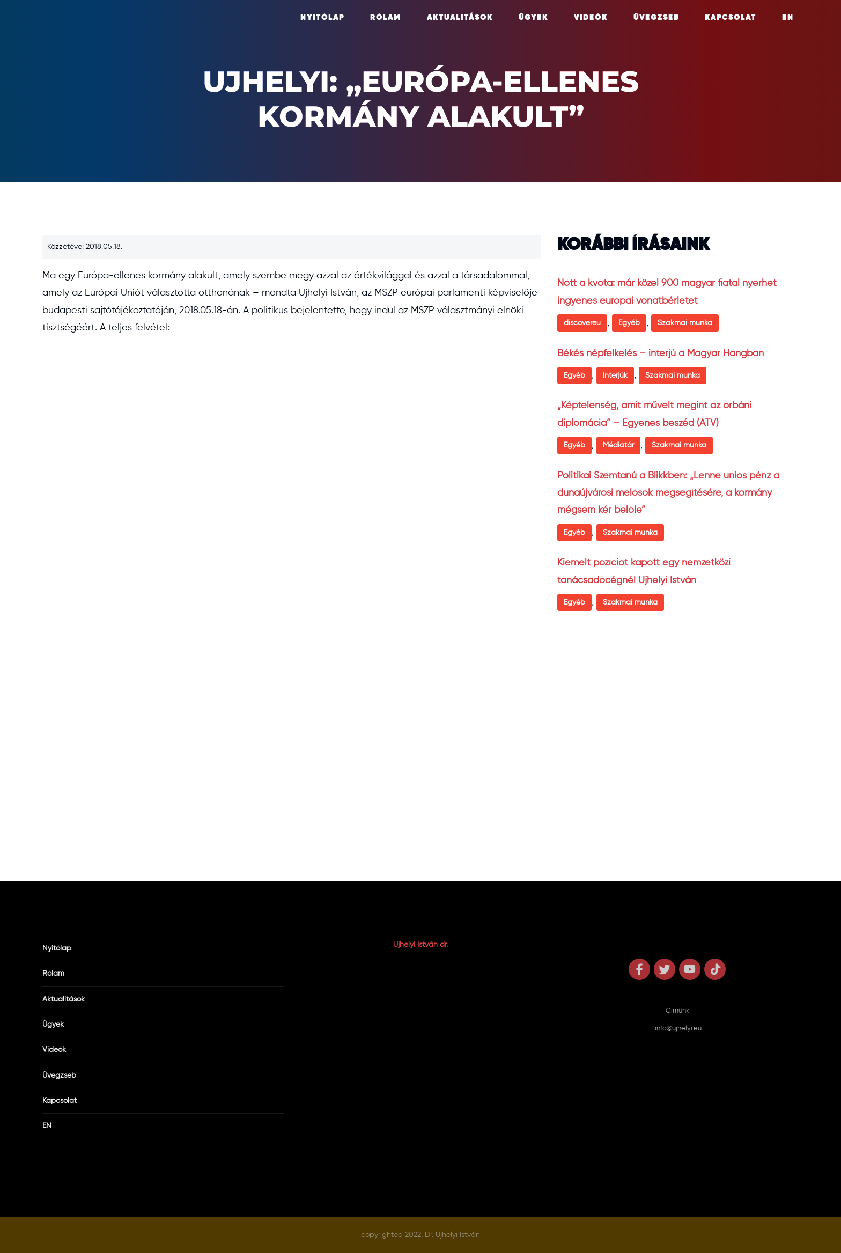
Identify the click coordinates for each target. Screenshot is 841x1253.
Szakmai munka (685, 323)
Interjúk (615, 375)
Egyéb (629, 323)
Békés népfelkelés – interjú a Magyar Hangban (660, 353)
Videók (591, 17)
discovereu (582, 323)
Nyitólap (322, 17)
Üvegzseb (656, 17)
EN (788, 17)
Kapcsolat (730, 17)
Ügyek (533, 17)
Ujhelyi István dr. (420, 944)
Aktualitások (460, 17)
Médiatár (618, 445)
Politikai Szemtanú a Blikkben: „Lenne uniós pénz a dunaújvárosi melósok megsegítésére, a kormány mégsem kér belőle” (668, 493)
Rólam (385, 17)
